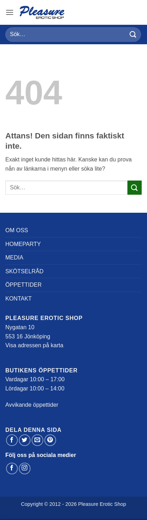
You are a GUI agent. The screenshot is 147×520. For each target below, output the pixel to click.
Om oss (16, 230)
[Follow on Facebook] (12, 468)
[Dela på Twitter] (25, 440)
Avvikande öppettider (31, 405)
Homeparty (23, 244)
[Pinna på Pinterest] (50, 440)
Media (14, 258)
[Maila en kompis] (37, 440)
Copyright (32, 504)
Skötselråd (24, 271)
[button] (9, 12)
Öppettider (23, 285)
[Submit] (133, 34)
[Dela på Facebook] (12, 440)
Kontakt (18, 299)
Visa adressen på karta (34, 345)
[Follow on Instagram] (25, 468)
